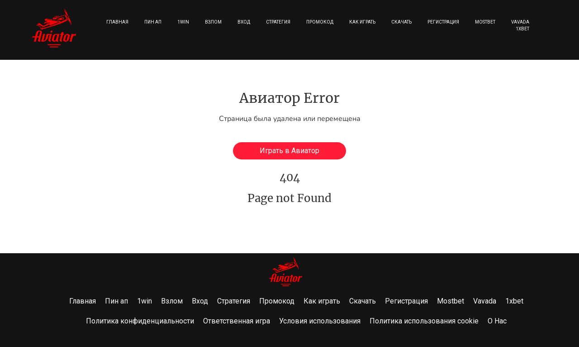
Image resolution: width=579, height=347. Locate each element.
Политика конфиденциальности (140, 321)
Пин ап (152, 21)
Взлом (213, 21)
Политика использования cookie (424, 321)
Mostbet (485, 21)
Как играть (362, 21)
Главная (117, 21)
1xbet (522, 28)
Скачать (401, 21)
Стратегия (278, 21)
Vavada (520, 21)
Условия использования (320, 321)
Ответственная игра (236, 321)
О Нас (497, 321)
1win (183, 21)
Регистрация (443, 21)
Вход (243, 21)
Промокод (319, 21)
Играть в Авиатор (289, 150)
